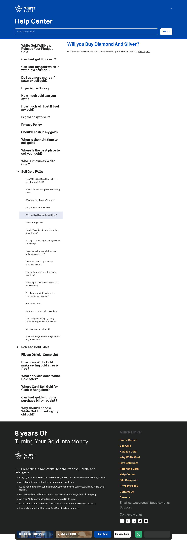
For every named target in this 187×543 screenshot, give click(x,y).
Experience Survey (35, 88)
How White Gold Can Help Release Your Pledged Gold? (41, 180)
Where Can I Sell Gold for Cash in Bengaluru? (39, 388)
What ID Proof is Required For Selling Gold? (43, 191)
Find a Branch (128, 440)
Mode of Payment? (34, 223)
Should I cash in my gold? (39, 132)
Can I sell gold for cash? (38, 59)
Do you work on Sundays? (38, 208)
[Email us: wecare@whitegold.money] (145, 503)
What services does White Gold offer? (40, 378)
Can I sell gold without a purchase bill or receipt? (39, 399)
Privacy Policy (31, 124)
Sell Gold (103, 534)
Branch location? (33, 304)
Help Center (127, 474)
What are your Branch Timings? (40, 200)
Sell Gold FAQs (32, 171)
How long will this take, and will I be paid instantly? (42, 284)
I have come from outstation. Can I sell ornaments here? (41, 252)
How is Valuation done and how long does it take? (42, 231)
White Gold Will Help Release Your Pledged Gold (37, 49)
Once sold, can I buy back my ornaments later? (39, 263)
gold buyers (144, 52)
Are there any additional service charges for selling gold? (40, 294)
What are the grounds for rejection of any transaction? (43, 338)
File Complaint (129, 480)
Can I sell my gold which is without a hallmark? (40, 68)
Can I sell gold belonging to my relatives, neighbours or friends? (41, 320)
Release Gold (122, 534)
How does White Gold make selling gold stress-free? (39, 365)
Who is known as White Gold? (38, 163)
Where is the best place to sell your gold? (40, 152)
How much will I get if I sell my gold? (40, 108)
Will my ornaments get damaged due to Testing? (43, 242)
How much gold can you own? (38, 97)
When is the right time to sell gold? (39, 141)
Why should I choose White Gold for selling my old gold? (39, 411)
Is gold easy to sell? (35, 117)
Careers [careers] (125, 497)
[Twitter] (140, 521)
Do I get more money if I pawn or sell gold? (38, 79)
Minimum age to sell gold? (38, 329)
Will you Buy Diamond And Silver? (41, 215)
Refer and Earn (129, 469)
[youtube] (146, 521)
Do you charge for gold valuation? (41, 311)
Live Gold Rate (129, 463)
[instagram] (134, 521)
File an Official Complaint (39, 354)
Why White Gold (130, 457)
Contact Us (127, 491)
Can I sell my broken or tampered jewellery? (41, 273)
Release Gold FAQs (35, 347)
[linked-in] (128, 521)
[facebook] (122, 521)
